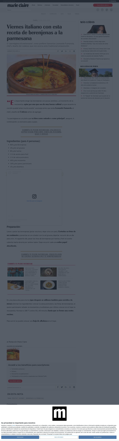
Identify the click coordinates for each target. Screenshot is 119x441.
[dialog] (59, 423)
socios (13, 425)
